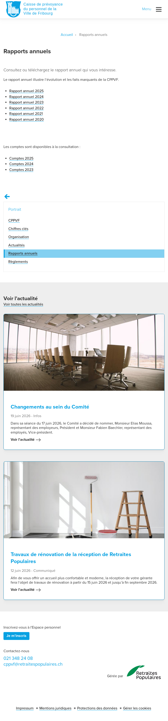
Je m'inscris (16, 635)
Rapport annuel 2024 (26, 96)
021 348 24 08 (18, 658)
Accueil (67, 34)
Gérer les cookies (137, 708)
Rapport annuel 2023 (26, 102)
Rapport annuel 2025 (26, 91)
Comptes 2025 (21, 158)
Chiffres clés (18, 229)
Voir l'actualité (26, 440)
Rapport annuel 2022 (26, 108)
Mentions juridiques (55, 708)
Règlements (18, 261)
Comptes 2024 (21, 164)
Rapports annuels (23, 253)
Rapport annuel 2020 (26, 119)
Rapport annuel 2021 (26, 113)
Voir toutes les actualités (23, 304)
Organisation (18, 237)
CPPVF (14, 220)
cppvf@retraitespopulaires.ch (33, 664)
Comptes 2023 (21, 169)
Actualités (16, 245)
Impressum (25, 708)
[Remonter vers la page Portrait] (7, 196)
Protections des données (97, 708)
